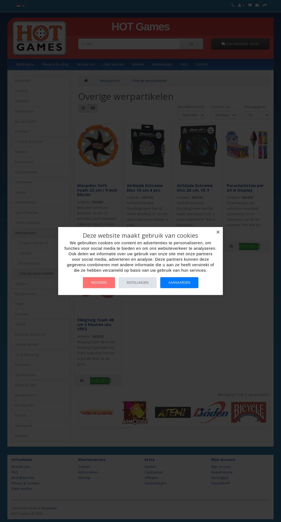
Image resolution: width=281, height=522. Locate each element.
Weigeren (99, 282)
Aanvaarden (179, 282)
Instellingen (137, 282)
